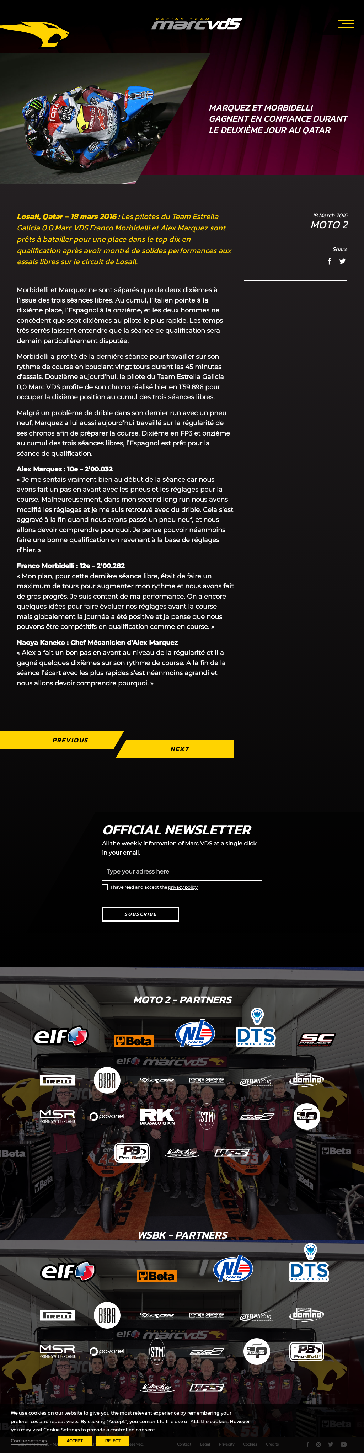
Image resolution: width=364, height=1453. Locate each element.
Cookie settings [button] (29, 1440)
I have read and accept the (154, 887)
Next (179, 749)
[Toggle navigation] (346, 22)
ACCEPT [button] (74, 1440)
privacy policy (183, 887)
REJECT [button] (113, 1440)
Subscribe (140, 914)
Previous (70, 740)
